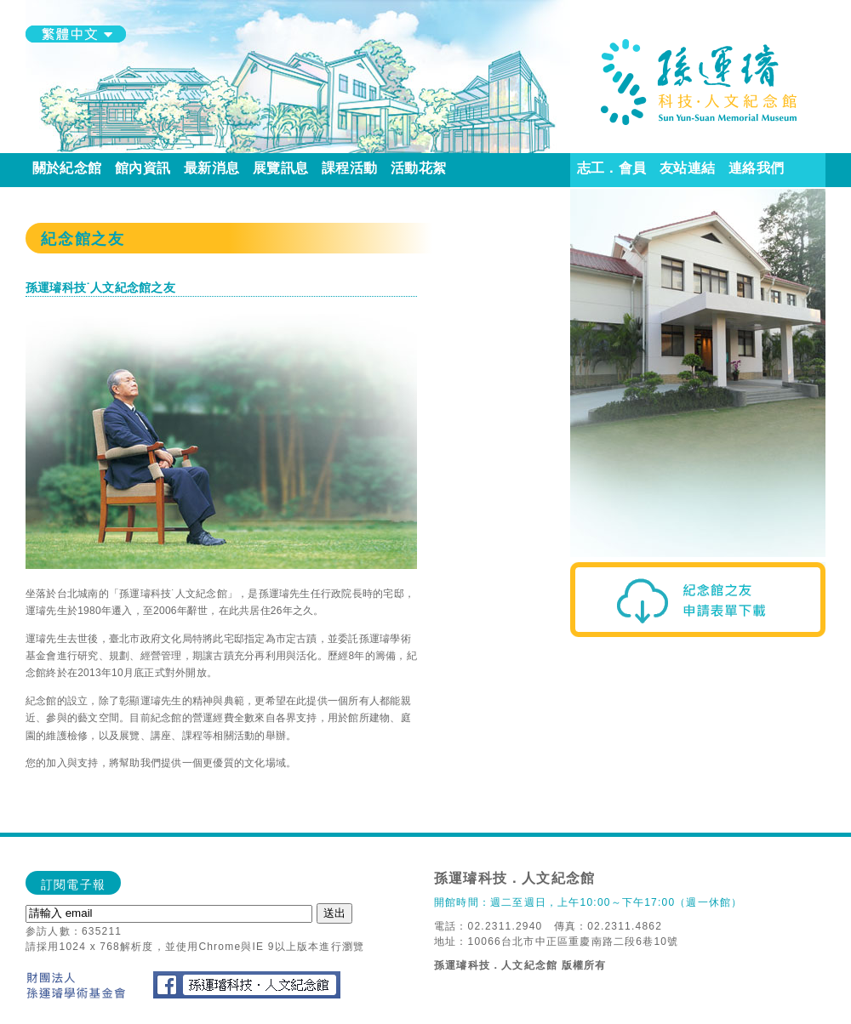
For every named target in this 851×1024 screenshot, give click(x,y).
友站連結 (687, 168)
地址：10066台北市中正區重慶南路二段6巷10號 (556, 941)
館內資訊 (142, 168)
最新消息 (211, 168)
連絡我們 (756, 168)
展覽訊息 (280, 168)
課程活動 (349, 168)
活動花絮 (418, 168)
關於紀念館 (66, 168)
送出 (334, 913)
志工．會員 (611, 168)
